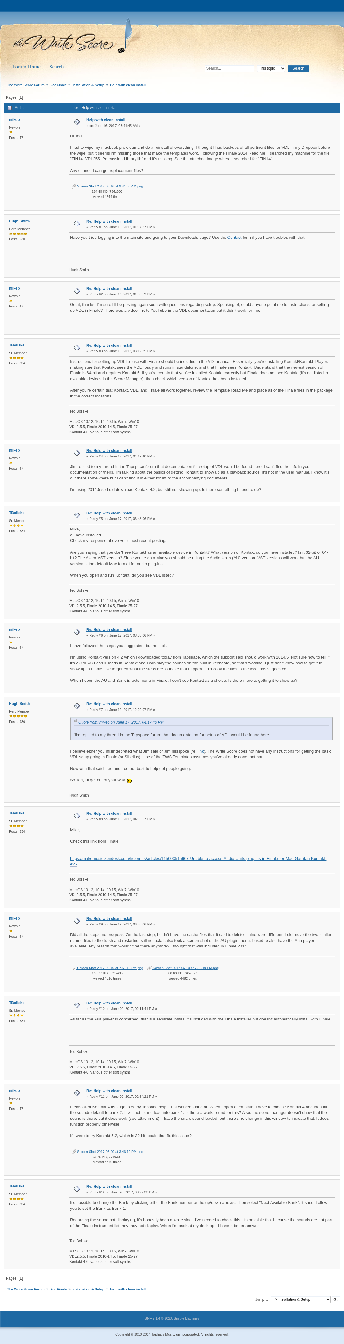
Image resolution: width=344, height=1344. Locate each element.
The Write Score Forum (77, 37)
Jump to (262, 1299)
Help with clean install (105, 120)
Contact (234, 237)
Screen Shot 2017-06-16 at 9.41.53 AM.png (107, 186)
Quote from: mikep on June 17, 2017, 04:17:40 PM (121, 722)
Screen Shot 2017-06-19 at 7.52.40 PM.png (183, 968)
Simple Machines (186, 1318)
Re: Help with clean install (109, 221)
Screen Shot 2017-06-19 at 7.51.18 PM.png (107, 968)
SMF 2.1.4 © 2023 (158, 1318)
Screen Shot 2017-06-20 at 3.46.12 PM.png (107, 1151)
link (201, 751)
